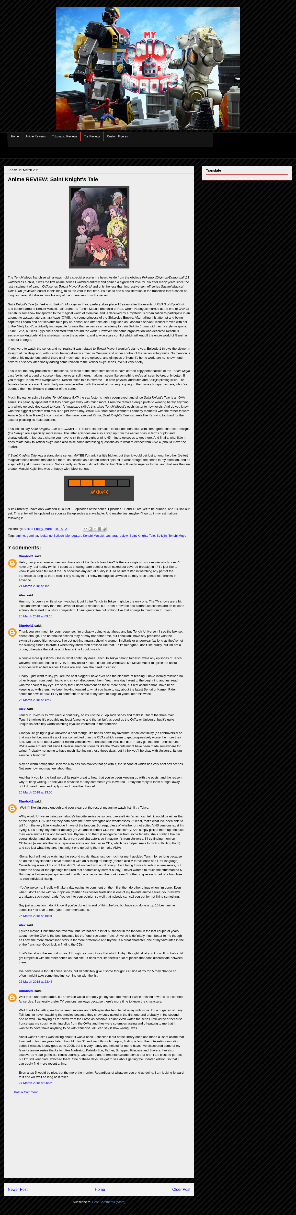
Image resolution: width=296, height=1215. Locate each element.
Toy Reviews (92, 136)
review (123, 535)
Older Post (181, 1189)
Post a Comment (26, 1092)
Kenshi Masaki (93, 535)
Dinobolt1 (26, 556)
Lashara (111, 535)
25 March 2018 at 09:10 (35, 616)
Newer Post (18, 1189)
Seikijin (162, 535)
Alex (22, 595)
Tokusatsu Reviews (65, 136)
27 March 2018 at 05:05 (35, 1083)
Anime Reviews (35, 136)
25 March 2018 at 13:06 (35, 792)
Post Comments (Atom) (108, 1202)
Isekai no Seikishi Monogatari (60, 535)
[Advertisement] (99, 1140)
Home (15, 136)
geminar (32, 535)
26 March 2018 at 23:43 (35, 981)
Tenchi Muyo (177, 535)
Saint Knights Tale (142, 535)
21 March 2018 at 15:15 (35, 586)
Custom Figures (117, 136)
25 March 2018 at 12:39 (35, 700)
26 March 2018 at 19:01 (35, 916)
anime (20, 535)
